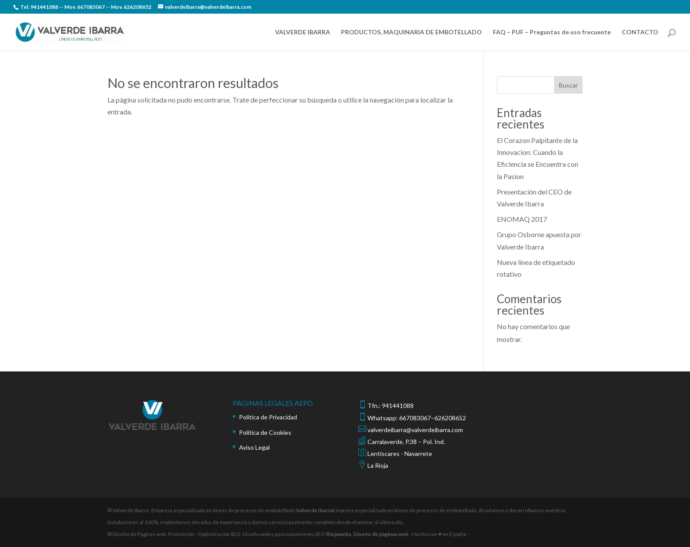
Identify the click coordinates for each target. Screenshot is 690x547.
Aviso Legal (254, 447)
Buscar (568, 85)
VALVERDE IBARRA (302, 32)
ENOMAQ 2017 (522, 219)
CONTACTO (640, 32)
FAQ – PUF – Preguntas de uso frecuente (552, 32)
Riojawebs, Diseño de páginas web (366, 534)
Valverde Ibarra (314, 510)
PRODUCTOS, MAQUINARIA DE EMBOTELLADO (411, 32)
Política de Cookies (265, 432)
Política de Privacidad (268, 417)
